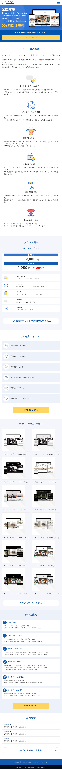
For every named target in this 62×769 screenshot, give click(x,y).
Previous (4, 17)
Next (58, 17)
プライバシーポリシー (27, 762)
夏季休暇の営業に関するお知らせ (31, 726)
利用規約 (17, 762)
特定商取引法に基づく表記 (40, 762)
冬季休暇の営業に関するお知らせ (31, 733)
